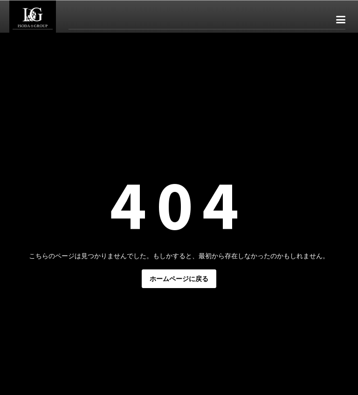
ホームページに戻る (179, 278)
